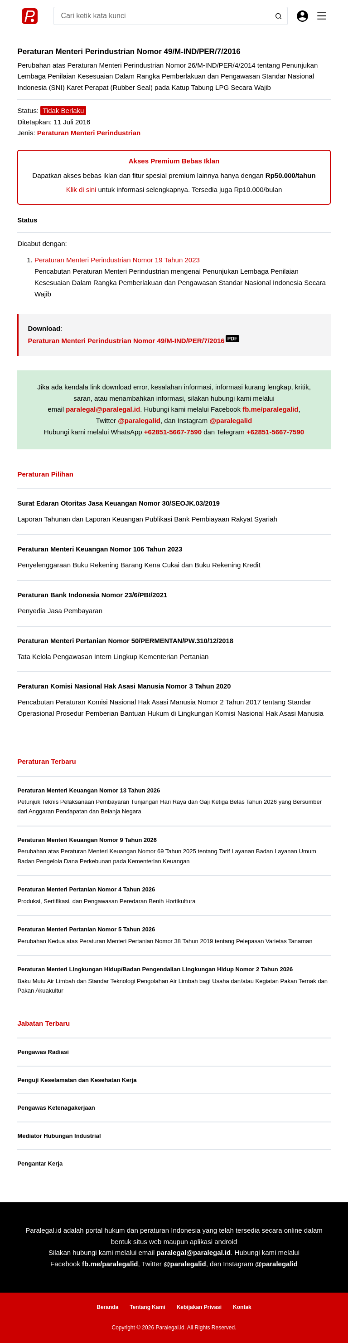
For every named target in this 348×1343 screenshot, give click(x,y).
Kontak (242, 1307)
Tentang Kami (147, 1307)
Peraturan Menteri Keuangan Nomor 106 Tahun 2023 (99, 549)
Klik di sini (81, 189)
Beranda (107, 1307)
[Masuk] (302, 16)
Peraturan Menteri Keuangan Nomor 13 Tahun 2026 (88, 790)
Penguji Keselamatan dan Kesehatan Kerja (76, 1080)
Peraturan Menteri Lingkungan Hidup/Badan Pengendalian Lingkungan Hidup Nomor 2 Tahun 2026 (155, 969)
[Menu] (321, 15)
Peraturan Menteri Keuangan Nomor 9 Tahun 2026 (87, 839)
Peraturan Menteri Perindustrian (88, 133)
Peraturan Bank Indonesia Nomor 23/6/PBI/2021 (92, 595)
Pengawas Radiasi (42, 1051)
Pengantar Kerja (40, 1163)
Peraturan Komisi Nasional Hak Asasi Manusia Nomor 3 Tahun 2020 (124, 686)
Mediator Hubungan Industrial (59, 1135)
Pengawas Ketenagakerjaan (56, 1107)
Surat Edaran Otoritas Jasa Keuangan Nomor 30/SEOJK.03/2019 (118, 503)
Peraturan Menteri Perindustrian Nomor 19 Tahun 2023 (117, 260)
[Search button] (279, 16)
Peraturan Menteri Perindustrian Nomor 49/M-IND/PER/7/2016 (133, 340)
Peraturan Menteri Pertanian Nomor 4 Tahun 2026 (86, 889)
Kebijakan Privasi (199, 1307)
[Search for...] (161, 16)
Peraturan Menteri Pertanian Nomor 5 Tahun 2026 (86, 929)
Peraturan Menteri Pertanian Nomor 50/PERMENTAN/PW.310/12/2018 (125, 640)
